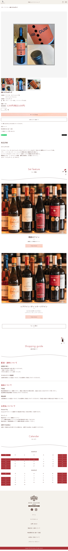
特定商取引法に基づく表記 (7, 129)
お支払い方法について (34, 537)
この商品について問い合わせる (8, 131)
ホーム (34, 515)
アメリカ (6, 7)
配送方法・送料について (34, 528)
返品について (4, 126)
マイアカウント (34, 519)
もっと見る (34, 326)
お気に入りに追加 (34, 119)
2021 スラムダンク (14, 7)
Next (65, 44)
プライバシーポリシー (34, 541)
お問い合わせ (34, 524)
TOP (2, 7)
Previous (3, 44)
